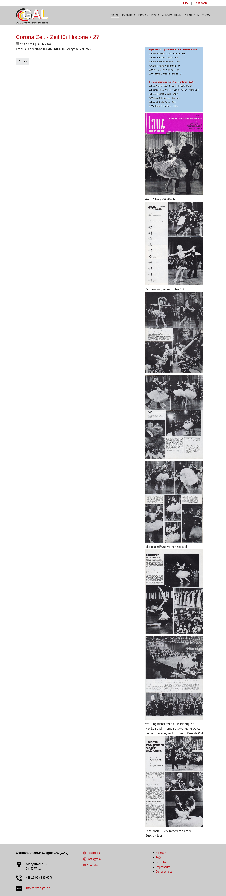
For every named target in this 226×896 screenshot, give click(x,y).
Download (162, 862)
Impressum (163, 867)
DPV (185, 3)
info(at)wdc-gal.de (38, 888)
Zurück (22, 61)
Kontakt (161, 853)
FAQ (158, 857)
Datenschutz (164, 871)
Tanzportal (201, 3)
